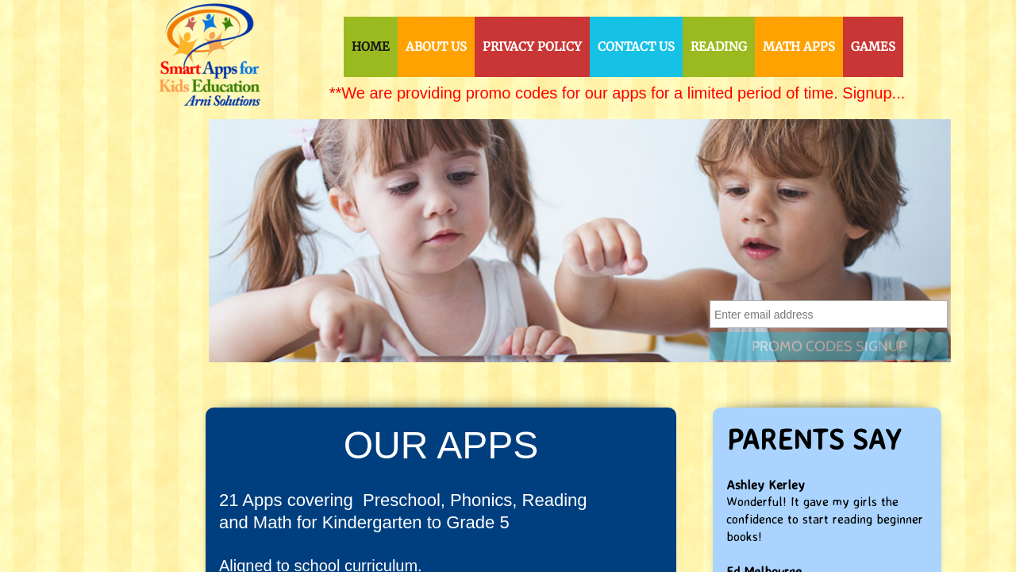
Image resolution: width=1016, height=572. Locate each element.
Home (371, 46)
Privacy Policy (532, 46)
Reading (719, 46)
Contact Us (636, 46)
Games (873, 46)
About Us (436, 46)
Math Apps (799, 46)
